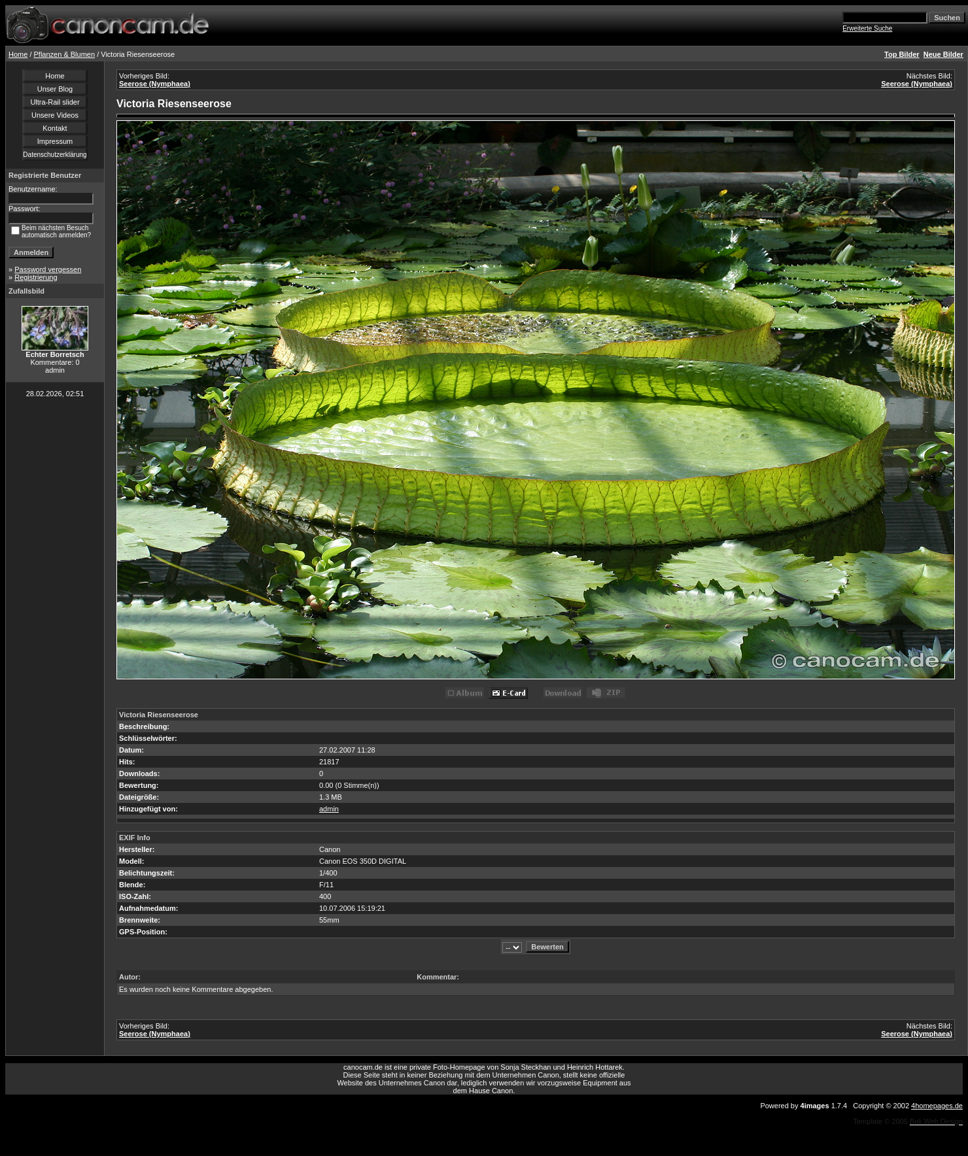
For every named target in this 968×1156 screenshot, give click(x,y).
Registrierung (35, 277)
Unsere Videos (54, 115)
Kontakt (55, 128)
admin (329, 809)
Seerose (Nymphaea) (154, 84)
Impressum (55, 141)
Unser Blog (55, 89)
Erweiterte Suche (867, 28)
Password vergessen (47, 269)
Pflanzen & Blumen (64, 54)
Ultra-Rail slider (54, 102)
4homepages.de (937, 1106)
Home (18, 54)
